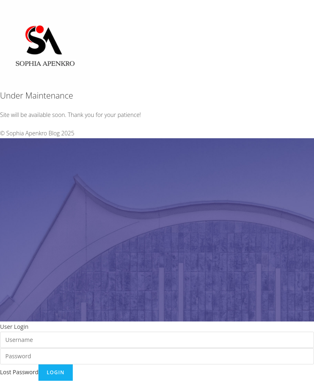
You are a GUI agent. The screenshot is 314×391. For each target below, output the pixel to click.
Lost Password (19, 372)
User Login (14, 326)
